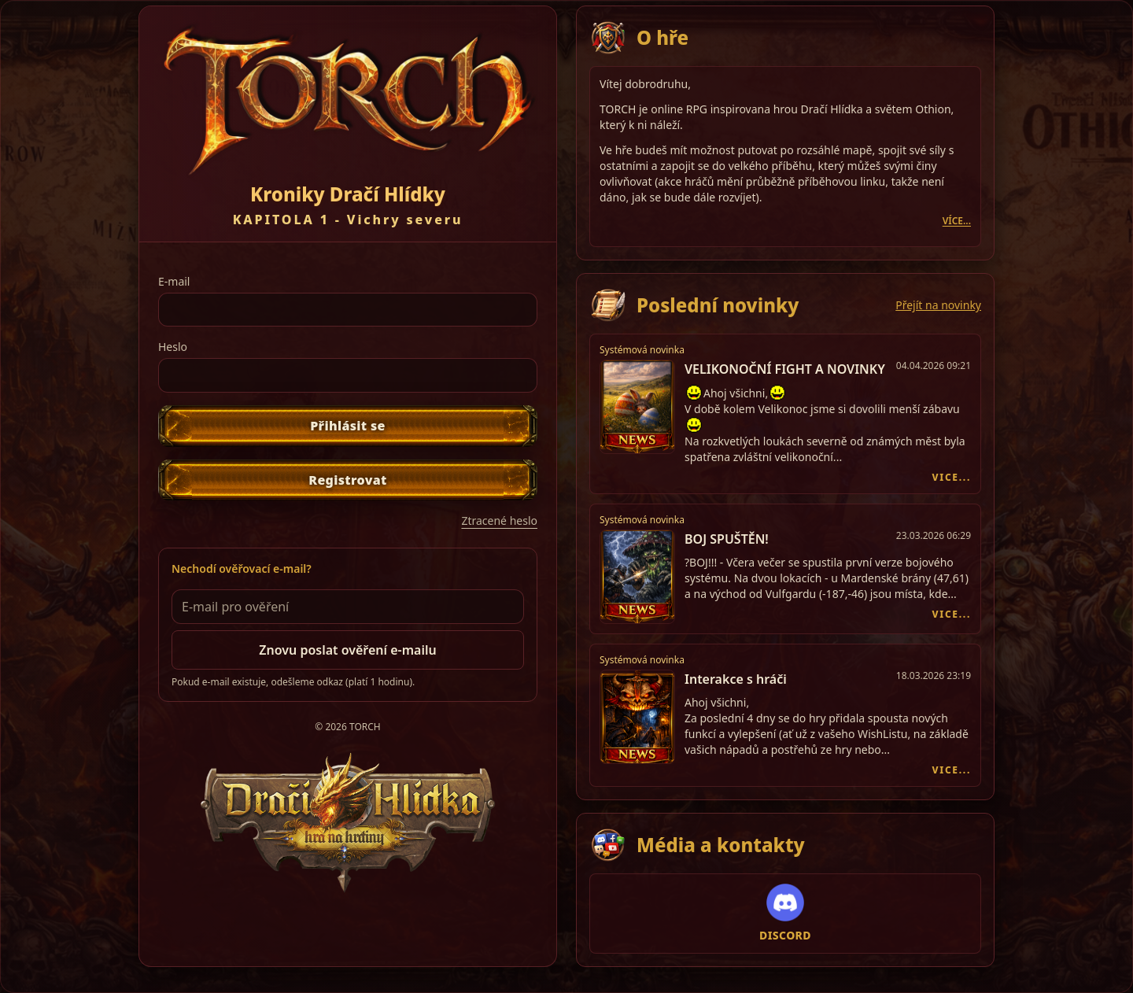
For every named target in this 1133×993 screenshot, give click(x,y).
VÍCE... (957, 221)
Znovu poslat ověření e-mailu (347, 650)
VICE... (951, 477)
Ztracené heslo (499, 520)
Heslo (172, 346)
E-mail (174, 281)
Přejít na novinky (938, 304)
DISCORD (785, 935)
